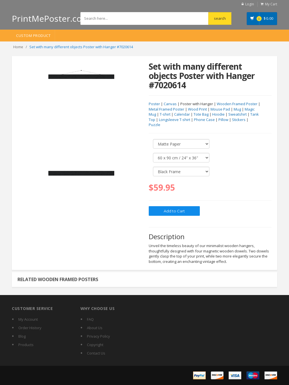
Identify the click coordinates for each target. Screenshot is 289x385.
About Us (94, 327)
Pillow (223, 119)
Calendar (182, 114)
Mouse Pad (220, 109)
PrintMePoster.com (50, 18)
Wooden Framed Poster (237, 104)
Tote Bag (201, 114)
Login (249, 4)
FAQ (90, 319)
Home (18, 47)
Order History (29, 327)
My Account (28, 319)
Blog (22, 336)
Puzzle (154, 124)
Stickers (239, 119)
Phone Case (204, 119)
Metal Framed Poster (166, 109)
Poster (154, 104)
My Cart (271, 4)
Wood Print (197, 109)
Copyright (95, 344)
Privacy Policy (98, 336)
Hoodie (218, 114)
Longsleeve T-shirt (174, 119)
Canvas (170, 104)
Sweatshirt (237, 114)
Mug (237, 109)
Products (26, 344)
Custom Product (33, 35)
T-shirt (165, 114)
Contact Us (96, 353)
